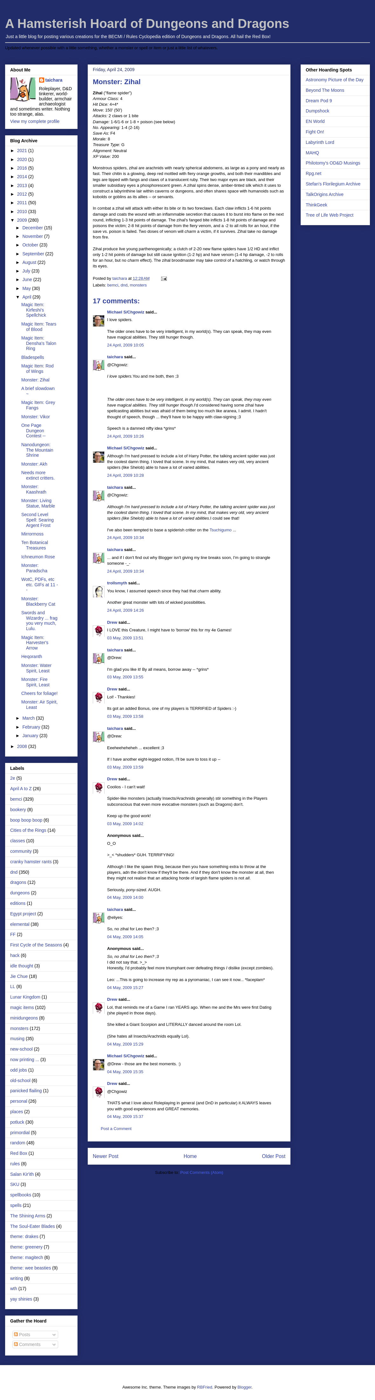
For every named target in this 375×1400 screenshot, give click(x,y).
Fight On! (315, 131)
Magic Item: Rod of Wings (37, 368)
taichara (115, 356)
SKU (14, 1184)
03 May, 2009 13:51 (125, 638)
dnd (123, 285)
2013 (22, 185)
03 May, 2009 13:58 (125, 716)
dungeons (20, 892)
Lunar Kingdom (25, 997)
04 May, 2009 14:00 (125, 897)
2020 (22, 159)
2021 (22, 150)
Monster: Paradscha (34, 568)
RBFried (204, 1387)
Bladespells (32, 357)
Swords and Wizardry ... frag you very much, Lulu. (39, 620)
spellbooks (20, 1194)
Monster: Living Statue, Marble (38, 503)
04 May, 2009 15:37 (125, 1116)
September (33, 253)
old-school (20, 1080)
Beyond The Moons (325, 90)
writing (16, 1278)
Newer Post (106, 1156)
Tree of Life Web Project (329, 215)
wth (13, 1288)
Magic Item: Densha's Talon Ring (38, 343)
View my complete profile (34, 121)
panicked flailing (26, 1090)
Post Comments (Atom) (201, 1172)
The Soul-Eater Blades (32, 1226)
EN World (315, 121)
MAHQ (312, 152)
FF (13, 934)
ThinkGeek (316, 204)
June (27, 279)
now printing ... (24, 1059)
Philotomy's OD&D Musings (333, 162)
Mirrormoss (32, 533)
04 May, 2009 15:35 (125, 1071)
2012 (22, 194)
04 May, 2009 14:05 (125, 936)
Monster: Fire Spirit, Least (35, 682)
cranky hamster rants (31, 861)
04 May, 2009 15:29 (125, 1044)
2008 (22, 746)
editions (17, 903)
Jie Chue (19, 976)
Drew (112, 622)
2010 (22, 211)
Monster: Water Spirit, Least (36, 668)
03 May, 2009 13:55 (125, 677)
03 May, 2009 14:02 (125, 823)
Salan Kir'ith (22, 1174)
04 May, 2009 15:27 (125, 987)
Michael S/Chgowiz (125, 312)
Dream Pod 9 (319, 100)
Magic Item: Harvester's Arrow (34, 643)
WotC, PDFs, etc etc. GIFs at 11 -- (39, 585)
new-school (21, 1049)
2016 (22, 168)
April (27, 297)
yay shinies (21, 1299)
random (17, 1142)
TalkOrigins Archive (325, 194)
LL (12, 986)
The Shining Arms (27, 1215)
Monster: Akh (34, 464)
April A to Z (21, 788)
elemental (20, 924)
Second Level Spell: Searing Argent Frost (37, 520)
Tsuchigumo (220, 530)
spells (16, 1205)
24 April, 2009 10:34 (125, 537)
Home (190, 1156)
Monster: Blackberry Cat (38, 601)
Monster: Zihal (35, 379)
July (26, 270)
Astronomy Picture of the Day (335, 79)
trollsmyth (117, 583)
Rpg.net (313, 173)
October (30, 244)
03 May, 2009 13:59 (125, 767)
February (31, 727)
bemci (113, 285)
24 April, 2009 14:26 (125, 610)
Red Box (18, 1153)
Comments (27, 1344)
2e (12, 778)
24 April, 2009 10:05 (125, 345)
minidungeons (24, 1017)
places (16, 1111)
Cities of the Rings (28, 830)
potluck (17, 1122)
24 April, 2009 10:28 (125, 475)
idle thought (21, 965)
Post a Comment (116, 1128)
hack (15, 955)
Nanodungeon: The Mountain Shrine (37, 450)
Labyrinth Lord (320, 142)
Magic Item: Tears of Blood (38, 326)
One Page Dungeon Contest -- (33, 431)
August (29, 262)
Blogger (244, 1387)
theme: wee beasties (30, 1267)
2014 (22, 176)
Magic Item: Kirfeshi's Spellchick (33, 310)
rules (15, 1163)
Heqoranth (31, 656)
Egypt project (23, 913)
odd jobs (18, 1070)
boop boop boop (26, 820)
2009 (22, 220)
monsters (138, 285)
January (30, 735)
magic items (22, 1007)
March (29, 718)
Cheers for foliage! (39, 693)
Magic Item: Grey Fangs (38, 405)
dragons (18, 882)
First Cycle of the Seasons (36, 944)
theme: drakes (24, 1236)
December (33, 227)
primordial (20, 1132)
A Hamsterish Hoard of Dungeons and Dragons (147, 23)
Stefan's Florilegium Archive (333, 183)
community (21, 851)
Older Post (273, 1156)
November (33, 236)
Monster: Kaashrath (33, 489)
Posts (22, 1334)
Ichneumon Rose (38, 556)
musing (17, 1038)
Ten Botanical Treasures (34, 545)
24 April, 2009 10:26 (125, 436)
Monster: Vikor (35, 416)
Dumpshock (317, 110)
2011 (22, 202)
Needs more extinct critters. (38, 475)
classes (17, 840)
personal (18, 1101)
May (27, 288)
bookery (18, 809)
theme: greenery (26, 1246)
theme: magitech (26, 1257)
